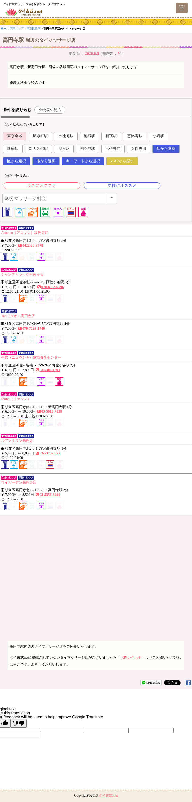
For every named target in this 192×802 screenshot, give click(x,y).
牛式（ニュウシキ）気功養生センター (31, 357)
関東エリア (17, 28)
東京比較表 (34, 28)
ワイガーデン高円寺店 (18, 482)
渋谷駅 (64, 149)
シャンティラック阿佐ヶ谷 (22, 274)
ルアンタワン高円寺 (17, 440)
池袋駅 (89, 136)
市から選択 (45, 161)
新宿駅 (111, 136)
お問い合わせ (131, 657)
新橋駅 (12, 149)
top (3, 28)
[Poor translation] (18, 723)
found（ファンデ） (16, 399)
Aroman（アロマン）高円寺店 (24, 233)
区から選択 (16, 161)
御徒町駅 (65, 136)
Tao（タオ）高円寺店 (18, 316)
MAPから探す (122, 161)
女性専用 (138, 149)
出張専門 (113, 149)
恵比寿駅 (134, 136)
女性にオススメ (42, 185)
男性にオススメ (122, 185)
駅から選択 (166, 149)
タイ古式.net (108, 795)
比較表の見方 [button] (50, 110)
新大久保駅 (38, 149)
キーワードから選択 (83, 161)
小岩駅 (158, 136)
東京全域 (14, 136)
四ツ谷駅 (87, 149)
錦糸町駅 (40, 136)
